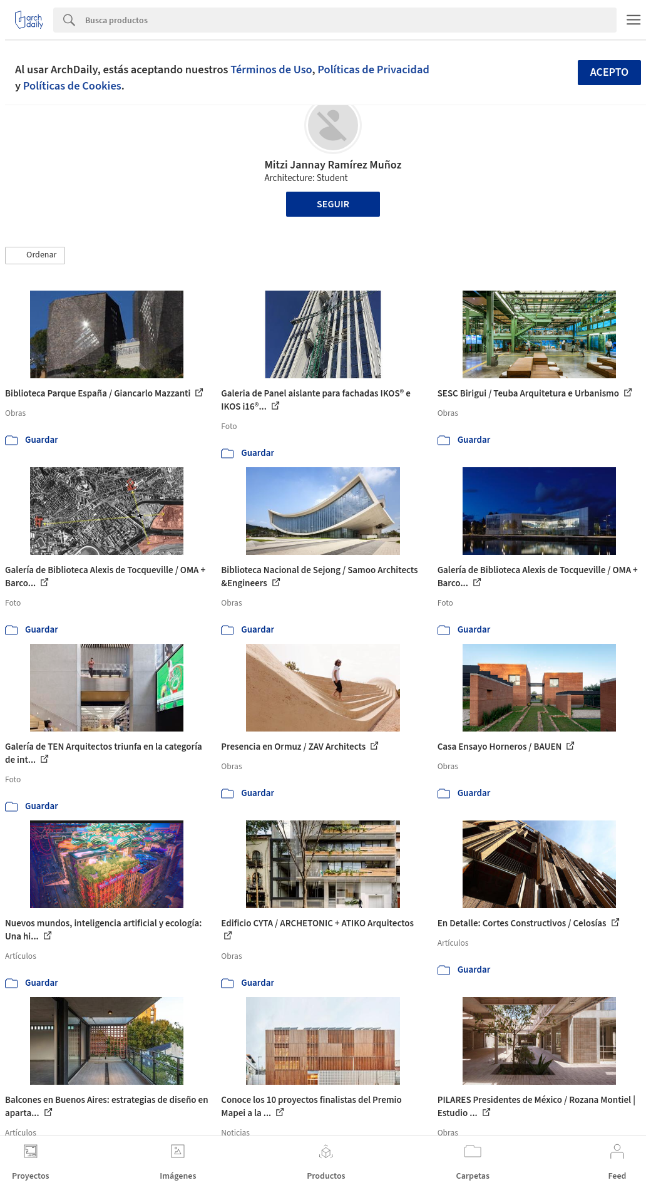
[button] (35, 255)
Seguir (333, 204)
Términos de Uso (271, 69)
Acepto (609, 72)
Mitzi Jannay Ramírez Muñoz (332, 165)
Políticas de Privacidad (373, 69)
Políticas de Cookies (72, 86)
